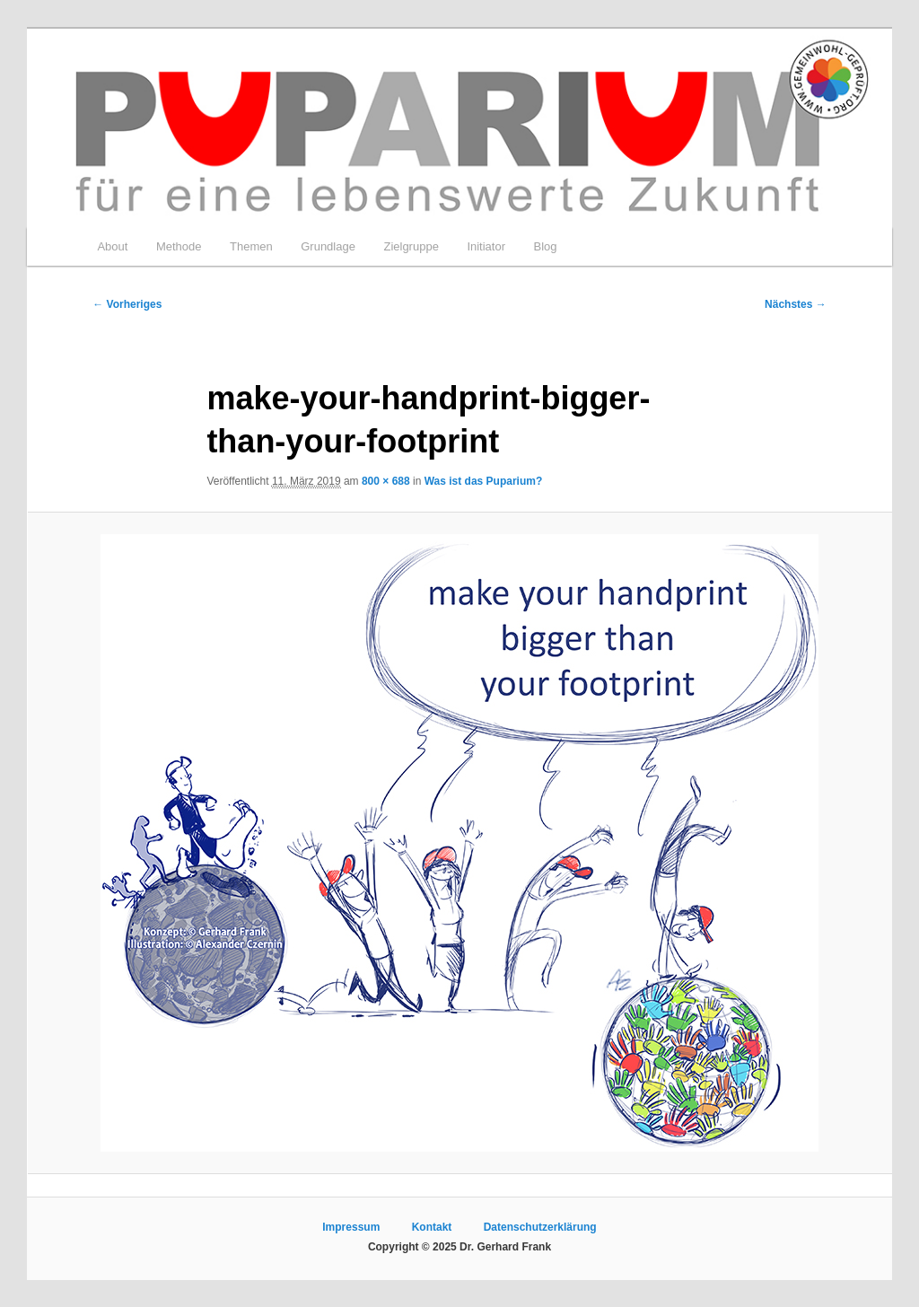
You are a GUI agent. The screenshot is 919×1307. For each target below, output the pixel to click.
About (112, 246)
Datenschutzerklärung (540, 1227)
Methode (179, 246)
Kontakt (432, 1227)
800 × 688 (386, 481)
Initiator (486, 246)
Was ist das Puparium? (483, 481)
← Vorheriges (127, 304)
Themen (251, 246)
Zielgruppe (410, 246)
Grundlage (328, 246)
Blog (545, 246)
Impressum (351, 1227)
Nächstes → (796, 304)
